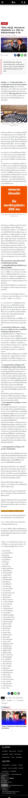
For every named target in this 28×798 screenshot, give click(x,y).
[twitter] (18, 55)
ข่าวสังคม (20, 765)
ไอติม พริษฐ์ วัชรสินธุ (18, 698)
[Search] (22, 2)
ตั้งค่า (4, 788)
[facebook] (15, 55)
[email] (25, 55)
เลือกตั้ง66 (9, 700)
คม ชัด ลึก (20, 751)
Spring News (17, 754)
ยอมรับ (4, 785)
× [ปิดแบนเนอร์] (7, 773)
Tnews (13, 757)
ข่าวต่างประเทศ (5, 771)
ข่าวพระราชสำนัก (6, 765)
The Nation (5, 751)
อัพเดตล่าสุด (4, 703)
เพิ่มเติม (5, 782)
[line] (22, 55)
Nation (11, 754)
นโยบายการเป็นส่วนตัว (16, 774)
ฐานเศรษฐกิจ (19, 757)
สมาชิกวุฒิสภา (20, 700)
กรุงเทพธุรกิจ (5, 754)
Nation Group (12, 751)
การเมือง (13, 35)
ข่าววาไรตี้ (21, 768)
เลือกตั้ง (3, 700)
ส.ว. (14, 700)
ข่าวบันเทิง (4, 768)
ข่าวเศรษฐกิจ (13, 771)
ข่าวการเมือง (8, 35)
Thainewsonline (6, 757)
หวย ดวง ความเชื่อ (12, 768)
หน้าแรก (2, 35)
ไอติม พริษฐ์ (8, 698)
